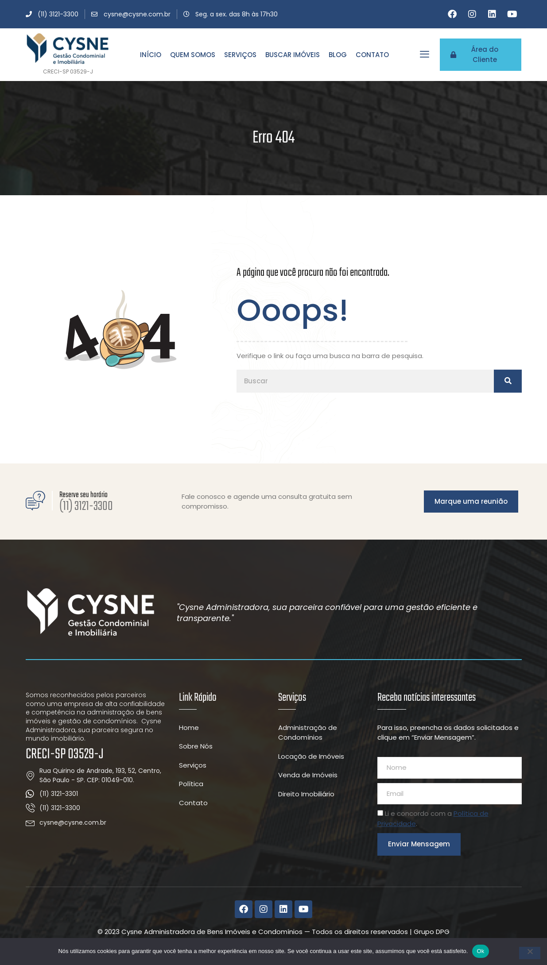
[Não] (529, 953)
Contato (372, 55)
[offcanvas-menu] (424, 54)
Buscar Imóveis (292, 55)
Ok (480, 951)
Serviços (240, 55)
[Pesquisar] (507, 385)
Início (150, 55)
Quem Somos (192, 55)
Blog (338, 55)
